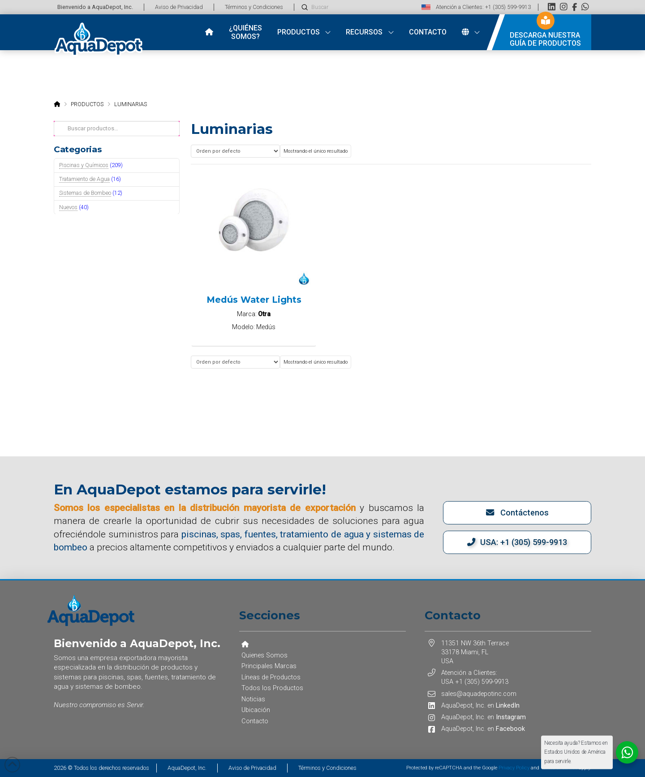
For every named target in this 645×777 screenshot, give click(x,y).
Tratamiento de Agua (84, 179)
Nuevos (68, 207)
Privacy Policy (514, 768)
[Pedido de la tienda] (235, 151)
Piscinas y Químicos (83, 165)
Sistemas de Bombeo (85, 192)
